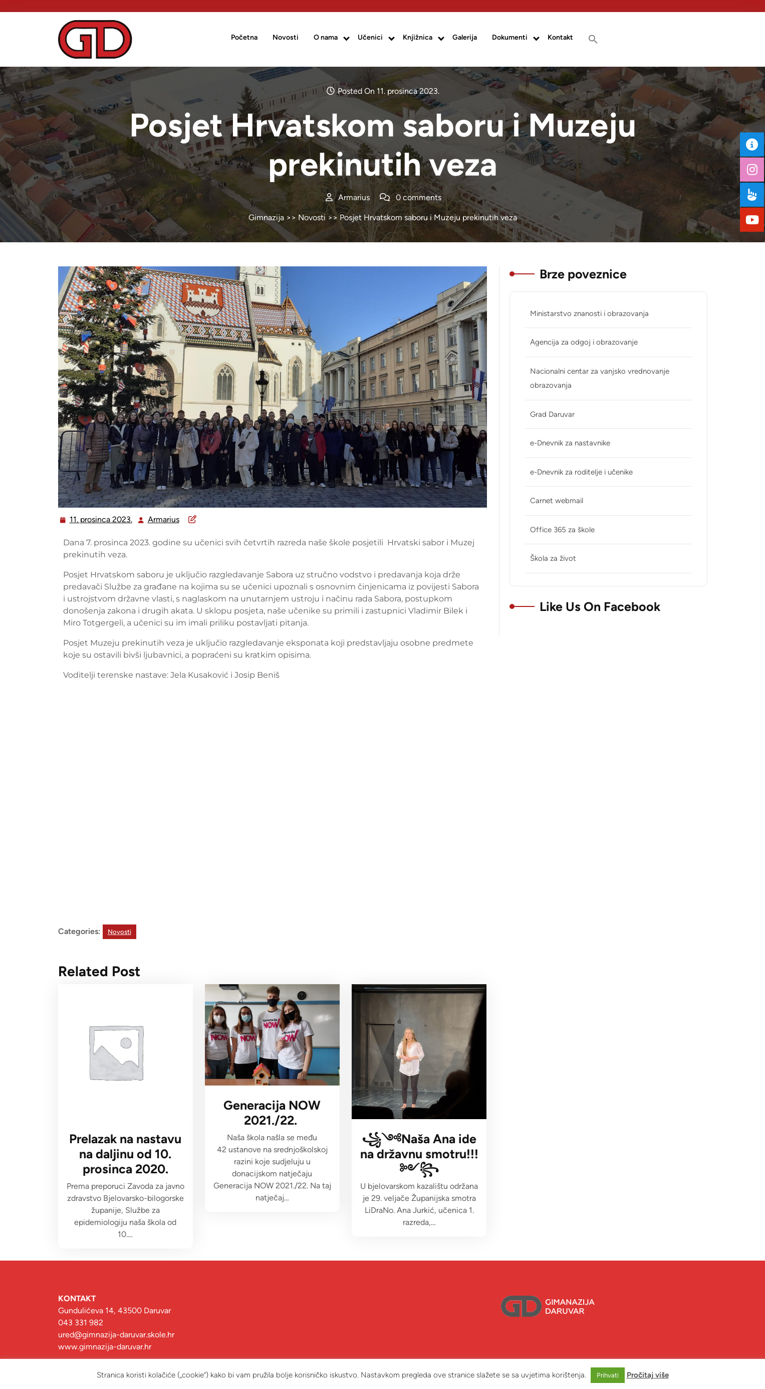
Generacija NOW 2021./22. (272, 1113)
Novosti (286, 37)
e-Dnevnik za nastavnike (570, 442)
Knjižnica (417, 37)
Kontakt (560, 37)
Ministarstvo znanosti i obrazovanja (589, 313)
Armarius (164, 518)
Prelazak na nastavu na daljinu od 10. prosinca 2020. (125, 1153)
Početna (244, 37)
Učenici (370, 37)
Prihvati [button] (608, 1375)
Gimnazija (266, 217)
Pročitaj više (648, 1374)
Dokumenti (510, 37)
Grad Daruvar (552, 414)
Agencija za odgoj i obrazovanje (584, 342)
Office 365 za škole (562, 529)
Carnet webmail (556, 500)
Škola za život (553, 558)
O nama (326, 37)
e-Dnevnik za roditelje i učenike (581, 472)
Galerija (464, 37)
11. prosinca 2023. (101, 518)
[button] (593, 39)
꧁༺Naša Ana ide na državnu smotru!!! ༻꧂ (419, 1153)
